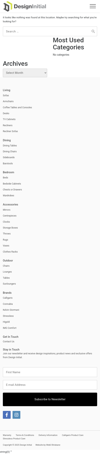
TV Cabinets (9, 119)
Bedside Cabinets (12, 183)
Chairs (6, 266)
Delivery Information (48, 435)
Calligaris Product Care (72, 435)
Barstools (8, 163)
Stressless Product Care (14, 438)
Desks (6, 113)
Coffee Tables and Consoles (17, 107)
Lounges (7, 271)
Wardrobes (8, 195)
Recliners (7, 125)
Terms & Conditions (25, 435)
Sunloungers (9, 283)
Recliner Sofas (10, 131)
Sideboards (9, 157)
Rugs (5, 239)
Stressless (8, 316)
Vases (6, 245)
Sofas (6, 95)
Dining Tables (10, 145)
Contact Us (8, 341)
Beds (5, 177)
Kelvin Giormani (11, 310)
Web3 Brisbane (53, 445)
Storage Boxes (10, 227)
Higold (6, 322)
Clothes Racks (10, 251)
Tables (6, 278)
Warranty (7, 435)
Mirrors (6, 210)
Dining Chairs (10, 151)
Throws (7, 233)
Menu (93, 6)
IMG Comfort (9, 328)
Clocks (6, 222)
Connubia (8, 304)
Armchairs (8, 101)
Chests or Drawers (12, 189)
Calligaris (8, 298)
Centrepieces (10, 215)
